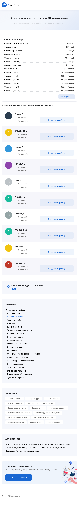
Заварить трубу (34, 401)
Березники (32, 447)
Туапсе (15, 447)
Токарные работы (15, 323)
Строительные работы (15, 312)
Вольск (61, 450)
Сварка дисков (52, 401)
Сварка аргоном (53, 425)
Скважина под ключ (57, 411)
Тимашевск (21, 454)
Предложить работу (56, 120)
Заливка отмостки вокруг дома (40, 406)
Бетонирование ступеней (18, 420)
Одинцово (42, 447)
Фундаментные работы (17, 346)
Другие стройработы (16, 380)
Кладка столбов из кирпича (19, 415)
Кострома (53, 450)
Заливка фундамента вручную (48, 415)
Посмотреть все (66, 97)
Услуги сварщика (15, 406)
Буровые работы (14, 343)
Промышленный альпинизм (19, 377)
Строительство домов (17, 350)
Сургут (8, 447)
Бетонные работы (15, 340)
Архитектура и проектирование (21, 363)
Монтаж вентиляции (16, 373)
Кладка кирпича (14, 329)
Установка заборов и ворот (19, 333)
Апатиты (23, 447)
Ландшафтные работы (17, 360)
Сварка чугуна (37, 411)
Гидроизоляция (14, 353)
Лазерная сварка (15, 401)
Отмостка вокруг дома (17, 411)
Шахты (51, 447)
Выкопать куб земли (16, 425)
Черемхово (10, 454)
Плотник (11, 326)
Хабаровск (36, 450)
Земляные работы (15, 370)
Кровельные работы (16, 336)
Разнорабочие (13, 316)
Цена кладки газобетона (43, 420)
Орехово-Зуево (24, 450)
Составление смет (15, 367)
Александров (33, 454)
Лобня (45, 450)
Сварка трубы (35, 425)
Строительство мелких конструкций (23, 356)
